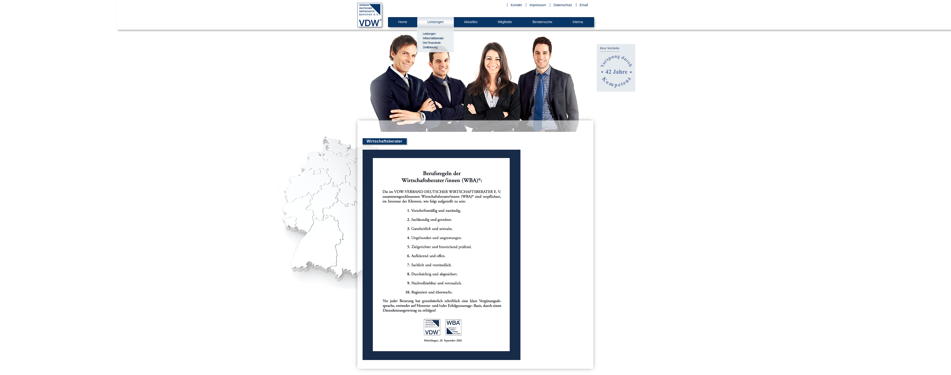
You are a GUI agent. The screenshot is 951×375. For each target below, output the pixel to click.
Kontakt (516, 5)
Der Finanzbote (432, 42)
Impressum (537, 5)
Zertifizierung (430, 47)
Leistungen (429, 33)
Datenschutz (562, 5)
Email (584, 5)
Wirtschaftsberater (433, 38)
